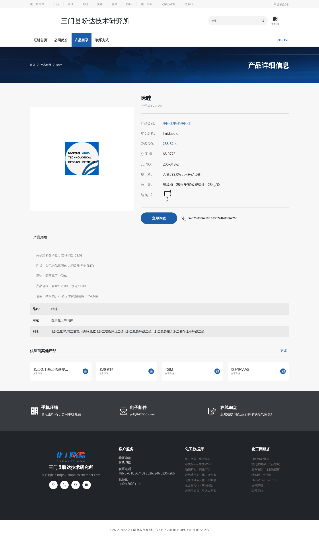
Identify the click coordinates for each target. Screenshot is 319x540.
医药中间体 (182, 123)
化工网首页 (37, 4)
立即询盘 (159, 218)
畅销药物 (190, 469)
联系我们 (257, 491)
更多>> (189, 4)
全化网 (267, 475)
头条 (100, 4)
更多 (283, 350)
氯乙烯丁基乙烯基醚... (50, 369)
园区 (129, 4)
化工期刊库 (209, 475)
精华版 (255, 475)
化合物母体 (192, 485)
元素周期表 (192, 480)
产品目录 (81, 40)
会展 (114, 4)
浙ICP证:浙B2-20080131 (164, 530)
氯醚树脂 (106, 369)
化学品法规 (168, 4)
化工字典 (146, 4)
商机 (85, 4)
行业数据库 (272, 469)
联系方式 (102, 40)
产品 (56, 4)
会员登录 (281, 4)
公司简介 (61, 40)
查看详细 (37, 373)
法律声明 (257, 485)
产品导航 (274, 464)
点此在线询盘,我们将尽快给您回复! (246, 414)
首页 (32, 65)
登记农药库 (209, 491)
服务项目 (257, 469)
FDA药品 (207, 485)
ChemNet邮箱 (260, 459)
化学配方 (204, 459)
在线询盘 (228, 407)
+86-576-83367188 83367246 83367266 (147, 473)
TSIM (169, 369)
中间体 (168, 123)
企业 (71, 4)
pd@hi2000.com (142, 414)
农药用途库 (192, 491)
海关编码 (190, 464)
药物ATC (204, 469)
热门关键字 (258, 464)
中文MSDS (205, 464)
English (282, 40)
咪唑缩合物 (240, 369)
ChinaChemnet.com (264, 480)
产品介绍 (40, 237)
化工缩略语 (209, 480)
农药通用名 (192, 475)
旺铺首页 (40, 40)
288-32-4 (170, 143)
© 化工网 (130, 530)
